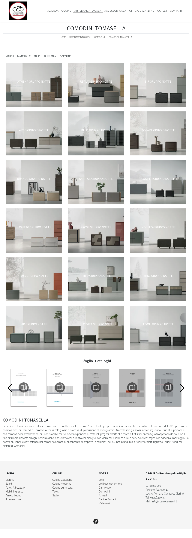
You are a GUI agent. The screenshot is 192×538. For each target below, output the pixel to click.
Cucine (66, 10)
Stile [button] (36, 56)
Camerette (105, 487)
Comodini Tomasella (120, 37)
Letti (101, 479)
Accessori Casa (115, 10)
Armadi (103, 495)
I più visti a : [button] (50, 56)
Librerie (10, 479)
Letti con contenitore (110, 483)
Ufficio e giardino (141, 10)
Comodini (99, 37)
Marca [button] (10, 56)
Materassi (104, 503)
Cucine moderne (61, 483)
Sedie (55, 495)
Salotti (9, 483)
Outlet (162, 10)
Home (63, 37)
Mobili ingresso (14, 491)
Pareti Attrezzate (15, 487)
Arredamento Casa (87, 10)
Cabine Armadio (108, 499)
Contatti (176, 10)
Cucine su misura (62, 487)
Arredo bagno (13, 495)
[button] (181, 388)
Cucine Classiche (62, 479)
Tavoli (55, 491)
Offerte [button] (65, 56)
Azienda (53, 10)
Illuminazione (13, 499)
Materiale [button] (24, 56)
